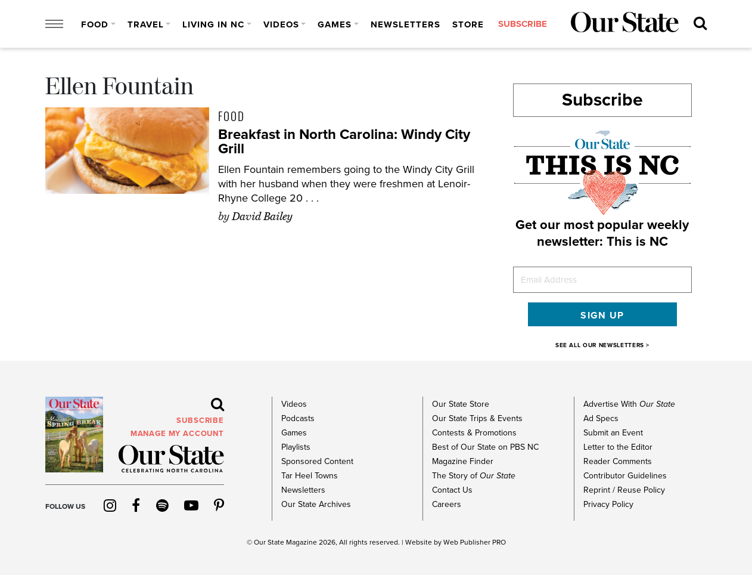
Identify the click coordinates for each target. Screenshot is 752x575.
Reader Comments (617, 461)
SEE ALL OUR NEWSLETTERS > (602, 345)
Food (94, 24)
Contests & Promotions (474, 433)
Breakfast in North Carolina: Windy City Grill (344, 141)
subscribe (522, 24)
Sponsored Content (317, 461)
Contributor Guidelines (625, 476)
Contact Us (452, 490)
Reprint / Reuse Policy (624, 490)
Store (468, 24)
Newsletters (405, 24)
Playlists (295, 447)
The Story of (473, 476)
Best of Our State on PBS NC (485, 447)
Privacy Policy (608, 504)
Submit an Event (613, 433)
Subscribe (602, 100)
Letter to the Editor (617, 447)
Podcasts (298, 418)
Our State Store (460, 404)
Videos (281, 24)
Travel (146, 24)
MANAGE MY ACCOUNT (177, 433)
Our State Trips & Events (477, 418)
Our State (269, 542)
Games (335, 24)
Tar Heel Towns (309, 476)
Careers (446, 504)
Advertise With (629, 404)
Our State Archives (316, 504)
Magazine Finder (462, 461)
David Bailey (262, 216)
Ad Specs (601, 418)
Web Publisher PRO (474, 542)
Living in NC (213, 24)
